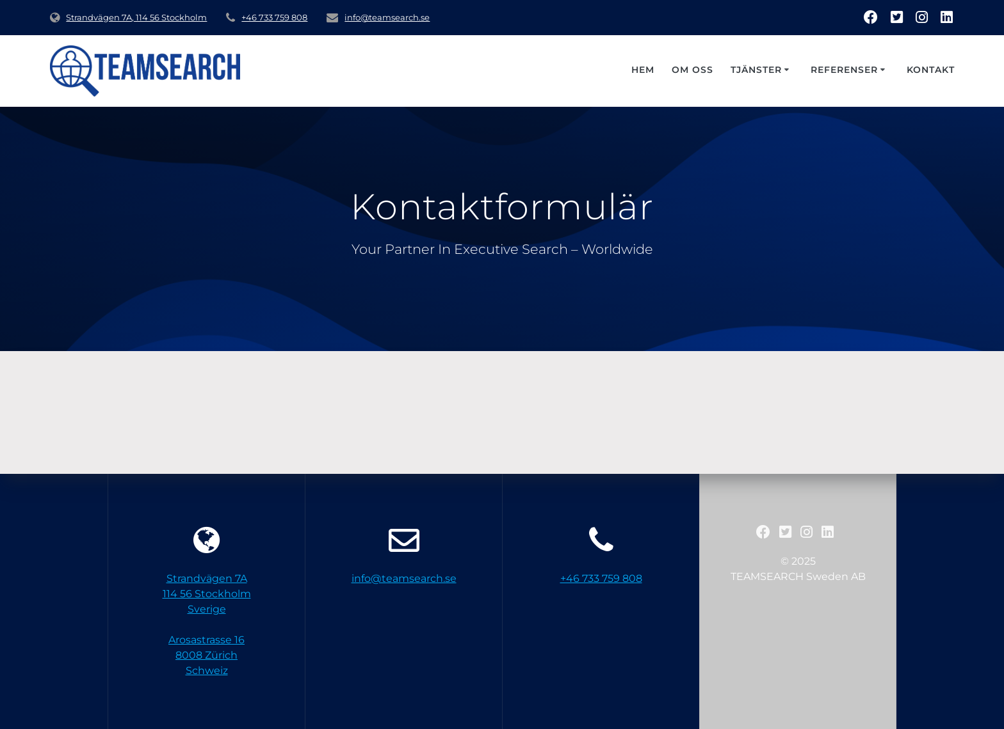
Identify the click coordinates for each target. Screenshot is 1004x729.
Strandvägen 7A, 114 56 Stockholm (136, 17)
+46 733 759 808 (274, 17)
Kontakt (931, 69)
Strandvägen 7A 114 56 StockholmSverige (207, 593)
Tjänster (756, 69)
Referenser (844, 69)
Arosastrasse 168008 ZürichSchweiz (206, 655)
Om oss (692, 69)
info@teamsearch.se (387, 17)
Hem (642, 69)
